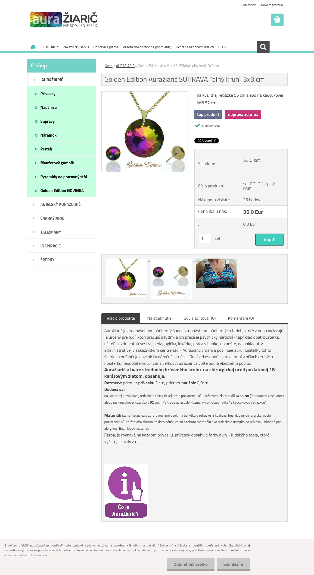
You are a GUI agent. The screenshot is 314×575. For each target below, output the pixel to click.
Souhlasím (233, 564)
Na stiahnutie (159, 318)
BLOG (222, 47)
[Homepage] (32, 47)
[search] (263, 47)
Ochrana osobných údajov (195, 47)
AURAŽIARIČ (125, 65)
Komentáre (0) (241, 318)
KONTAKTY (51, 47)
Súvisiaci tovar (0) (200, 318)
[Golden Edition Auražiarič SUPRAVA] (145, 93)
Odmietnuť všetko (190, 564)
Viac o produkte (121, 318)
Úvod (109, 65)
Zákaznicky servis (76, 47)
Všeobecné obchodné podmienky (147, 47)
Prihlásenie (248, 4)
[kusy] (205, 238)
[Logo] (64, 20)
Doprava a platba (105, 47)
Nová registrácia (272, 4)
